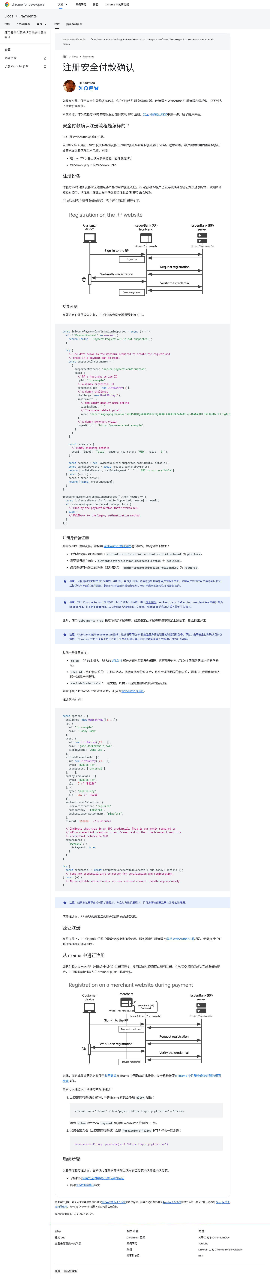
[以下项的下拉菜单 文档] (67, 4)
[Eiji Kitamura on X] (81, 89)
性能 (7, 24)
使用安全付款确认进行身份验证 (103, 1178)
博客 (95, 4)
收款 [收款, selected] (57, 24)
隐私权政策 (70, 1271)
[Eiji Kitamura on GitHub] (86, 89)
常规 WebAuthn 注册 (180, 939)
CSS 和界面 (23, 24)
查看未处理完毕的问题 (68, 1243)
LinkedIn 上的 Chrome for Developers (220, 1249)
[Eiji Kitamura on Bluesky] (96, 89)
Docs (9, 16)
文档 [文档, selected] (60, 4)
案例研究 (81, 4)
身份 (39, 24)
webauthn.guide (133, 691)
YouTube (203, 1243)
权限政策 (111, 1076)
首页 (65, 56)
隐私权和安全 (74, 24)
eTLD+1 (117, 661)
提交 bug (60, 1237)
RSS (200, 1255)
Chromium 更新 (136, 1237)
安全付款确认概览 (155, 114)
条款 (57, 1271)
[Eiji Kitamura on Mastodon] (91, 89)
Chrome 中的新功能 (117, 4)
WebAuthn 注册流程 (117, 546)
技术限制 (151, 602)
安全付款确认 (85, 1185)
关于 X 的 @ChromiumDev (214, 1237)
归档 (129, 1249)
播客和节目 (133, 1255)
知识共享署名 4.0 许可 (113, 1202)
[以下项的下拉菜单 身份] (46, 24)
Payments (28, 16)
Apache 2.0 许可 (172, 1202)
